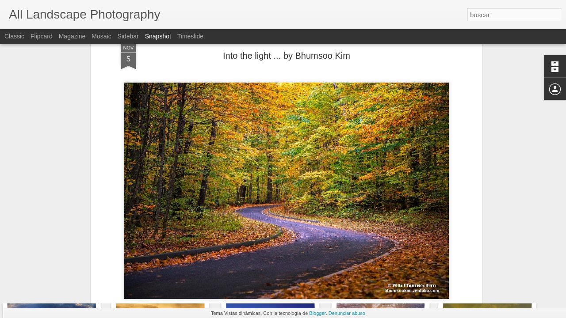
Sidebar (128, 36)
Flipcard (42, 36)
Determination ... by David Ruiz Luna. (77, 271)
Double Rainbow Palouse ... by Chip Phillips (197, 275)
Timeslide (190, 36)
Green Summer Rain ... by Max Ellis (290, 274)
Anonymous (334, 245)
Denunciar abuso (347, 313)
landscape (324, 257)
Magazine (72, 36)
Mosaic (101, 36)
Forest (297, 257)
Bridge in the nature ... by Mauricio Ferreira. (410, 271)
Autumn (274, 257)
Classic (14, 36)
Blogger (317, 313)
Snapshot (158, 36)
